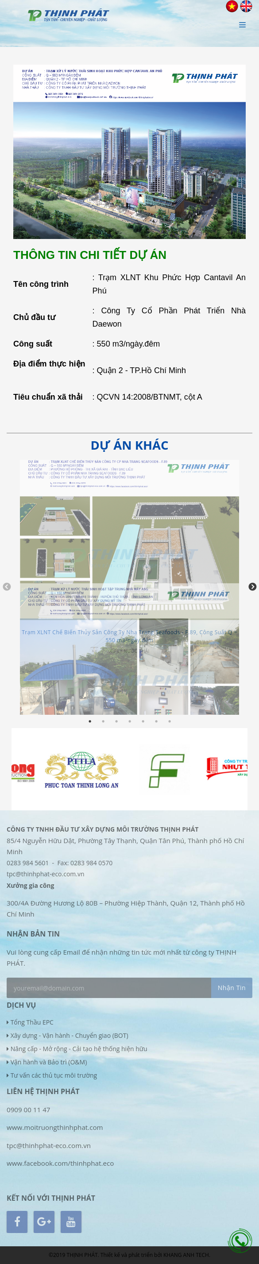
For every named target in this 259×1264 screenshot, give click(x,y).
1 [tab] (89, 721)
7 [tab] (169, 721)
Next (252, 587)
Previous (6, 587)
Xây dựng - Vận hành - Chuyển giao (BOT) (69, 1035)
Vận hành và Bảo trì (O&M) (49, 1062)
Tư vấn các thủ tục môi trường (54, 1075)
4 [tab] (129, 721)
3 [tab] (116, 721)
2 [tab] (103, 721)
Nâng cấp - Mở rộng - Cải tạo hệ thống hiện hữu (79, 1048)
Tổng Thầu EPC (32, 1022)
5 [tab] (143, 721)
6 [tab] (156, 721)
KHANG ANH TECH (186, 1255)
